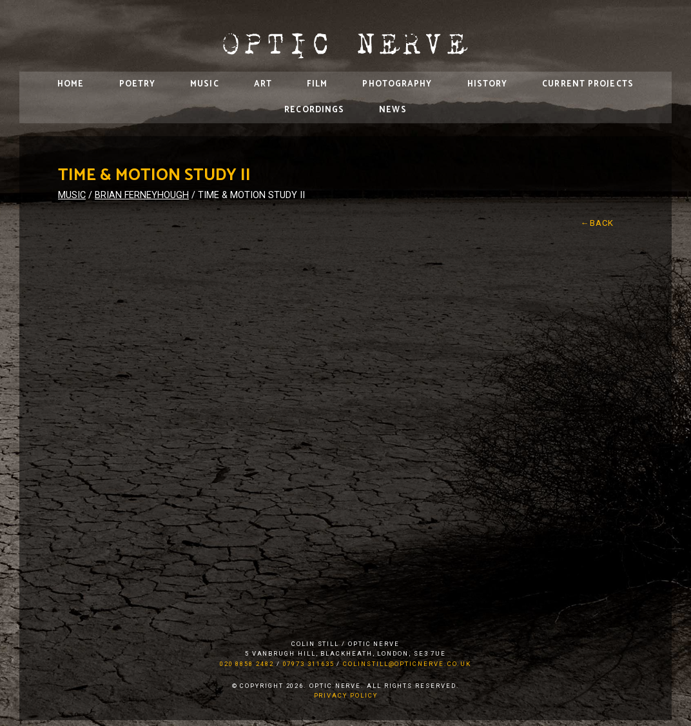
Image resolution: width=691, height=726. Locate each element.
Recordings (314, 110)
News (392, 110)
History (487, 84)
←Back (597, 223)
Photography (397, 84)
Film (317, 84)
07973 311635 (309, 663)
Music (204, 84)
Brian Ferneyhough (142, 195)
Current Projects (588, 84)
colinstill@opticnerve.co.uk (407, 663)
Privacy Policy (346, 695)
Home (70, 84)
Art (263, 84)
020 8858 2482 (247, 663)
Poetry (137, 84)
